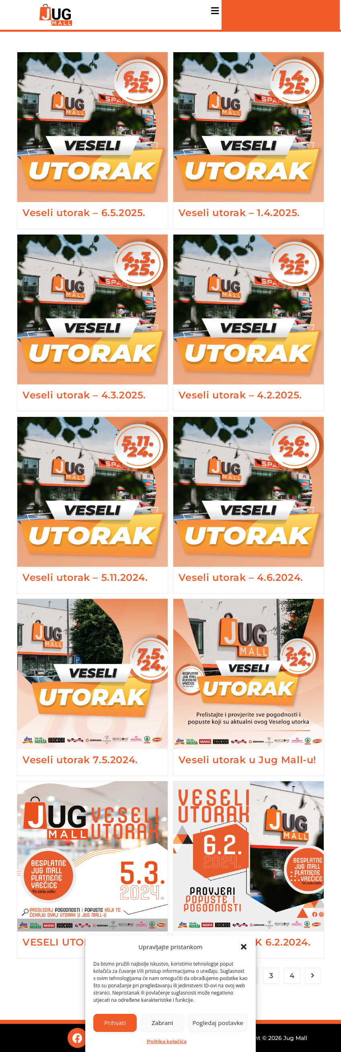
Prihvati (114, 1023)
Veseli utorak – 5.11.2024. (85, 577)
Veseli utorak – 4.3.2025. (84, 395)
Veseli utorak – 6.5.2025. (84, 213)
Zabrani (162, 1023)
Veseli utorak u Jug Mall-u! (247, 760)
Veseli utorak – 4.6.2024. (241, 577)
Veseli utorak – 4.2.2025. (240, 395)
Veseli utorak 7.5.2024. (80, 760)
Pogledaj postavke (218, 1023)
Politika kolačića (167, 1041)
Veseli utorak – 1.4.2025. (239, 213)
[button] (244, 947)
